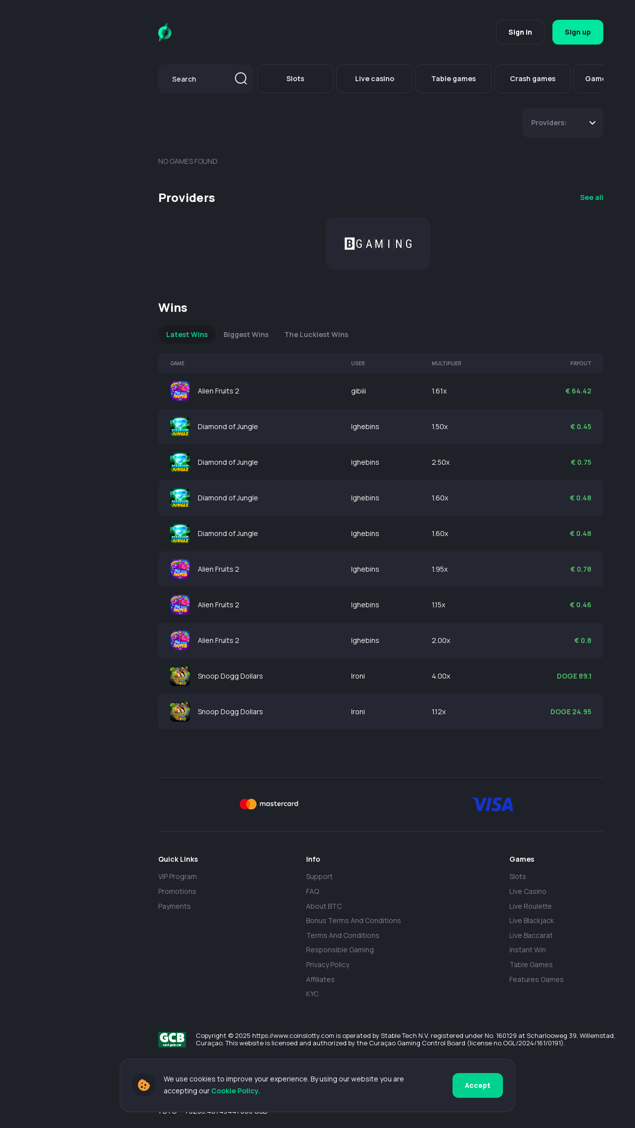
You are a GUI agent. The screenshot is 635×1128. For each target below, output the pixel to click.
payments (174, 906)
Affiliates (320, 979)
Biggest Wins (246, 334)
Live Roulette (530, 906)
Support (319, 876)
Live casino (527, 891)
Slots (517, 876)
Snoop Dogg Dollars (230, 676)
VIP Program (177, 876)
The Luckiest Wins (316, 334)
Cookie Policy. (235, 1090)
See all (591, 197)
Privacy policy (327, 964)
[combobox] (205, 78)
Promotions (177, 891)
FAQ (312, 891)
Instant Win (527, 949)
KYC (312, 993)
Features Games (536, 979)
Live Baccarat (531, 935)
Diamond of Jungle (228, 426)
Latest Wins (187, 334)
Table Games (531, 964)
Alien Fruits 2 (218, 390)
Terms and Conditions (342, 935)
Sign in (520, 32)
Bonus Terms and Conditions (353, 920)
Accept (478, 1085)
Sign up (578, 32)
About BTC (324, 906)
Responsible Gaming (340, 949)
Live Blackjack (531, 920)
